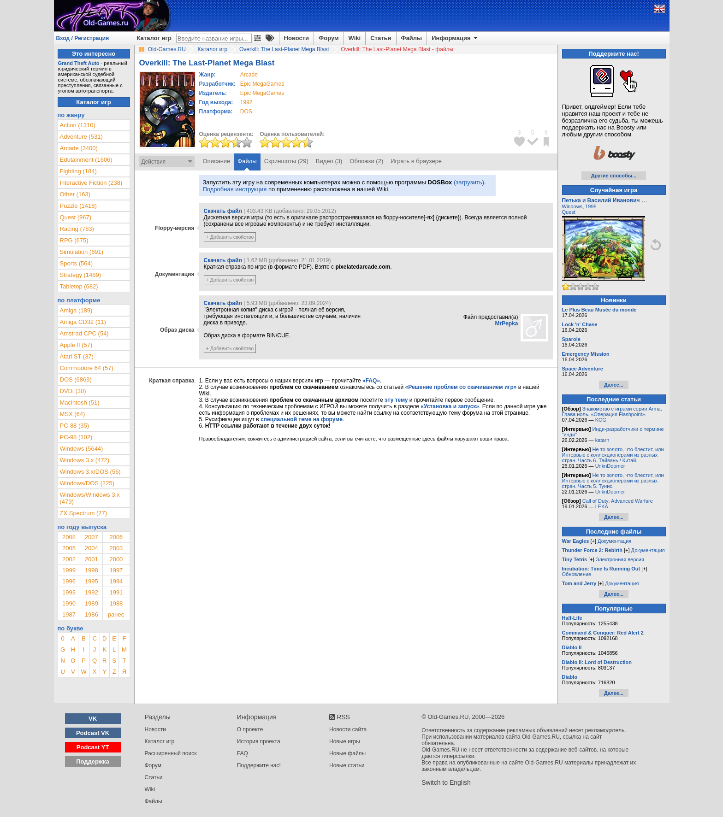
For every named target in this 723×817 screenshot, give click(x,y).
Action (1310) (77, 125)
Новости (296, 38)
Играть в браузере (416, 161)
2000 (116, 559)
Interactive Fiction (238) (91, 182)
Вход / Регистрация (82, 38)
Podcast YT (93, 747)
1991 (116, 592)
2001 (91, 559)
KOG (600, 420)
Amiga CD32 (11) (83, 321)
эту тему (396, 400)
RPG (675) (74, 240)
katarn (602, 440)
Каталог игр (154, 38)
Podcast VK (92, 732)
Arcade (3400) (79, 148)
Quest (568, 212)
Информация (455, 38)
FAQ (242, 753)
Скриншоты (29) (286, 161)
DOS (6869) (76, 379)
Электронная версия (620, 559)
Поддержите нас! (259, 765)
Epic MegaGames (262, 84)
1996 (69, 581)
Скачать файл (223, 211)
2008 (69, 537)
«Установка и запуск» (450, 406)
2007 (91, 537)
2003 (116, 548)
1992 (246, 102)
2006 (116, 537)
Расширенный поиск (171, 753)
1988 (116, 603)
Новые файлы (347, 753)
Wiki (355, 38)
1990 (69, 603)
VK (93, 718)
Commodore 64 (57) (86, 367)
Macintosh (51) (80, 402)
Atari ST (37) (77, 356)
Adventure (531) (81, 136)
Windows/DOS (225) (87, 483)
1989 (91, 603)
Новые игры (344, 741)
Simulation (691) (82, 251)
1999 (69, 570)
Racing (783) (77, 228)
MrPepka (506, 323)
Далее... (613, 385)
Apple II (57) (76, 344)
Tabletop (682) (79, 286)
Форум (328, 38)
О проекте (250, 729)
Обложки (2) (366, 161)
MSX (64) (72, 414)
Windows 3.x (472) (85, 460)
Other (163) (75, 194)
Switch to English (446, 782)
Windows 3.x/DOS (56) (90, 471)
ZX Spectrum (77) (83, 513)
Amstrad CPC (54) (84, 333)
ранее (116, 614)
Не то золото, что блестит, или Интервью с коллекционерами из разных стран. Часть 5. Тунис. (613, 480)
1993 (69, 592)
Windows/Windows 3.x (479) (90, 498)
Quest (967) (76, 217)
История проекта (258, 741)
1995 (91, 581)
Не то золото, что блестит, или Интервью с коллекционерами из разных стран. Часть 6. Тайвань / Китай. (613, 455)
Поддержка (92, 761)
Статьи (380, 38)
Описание (217, 161)
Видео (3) (329, 161)
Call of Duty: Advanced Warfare (617, 501)
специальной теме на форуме (302, 419)
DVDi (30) (73, 391)
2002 (69, 559)
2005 (69, 548)
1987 (69, 614)
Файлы (411, 38)
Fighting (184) (78, 171)
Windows (572, 206)
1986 (91, 614)
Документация (614, 541)
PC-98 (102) (76, 437)
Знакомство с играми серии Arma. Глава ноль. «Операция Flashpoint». (612, 411)
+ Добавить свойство (230, 237)
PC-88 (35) (74, 425)
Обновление (577, 574)
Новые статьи (347, 765)
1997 (116, 570)
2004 (91, 548)
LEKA (601, 506)
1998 (91, 570)
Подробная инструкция (235, 189)
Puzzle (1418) (78, 205)
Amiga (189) (76, 310)
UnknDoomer (610, 466)
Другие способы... (614, 175)
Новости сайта (348, 729)
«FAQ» (371, 380)
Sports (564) (76, 263)
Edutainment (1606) (86, 159)
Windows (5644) (81, 448)
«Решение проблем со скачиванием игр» (461, 387)
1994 (116, 581)
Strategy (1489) (80, 274)
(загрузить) (469, 182)
